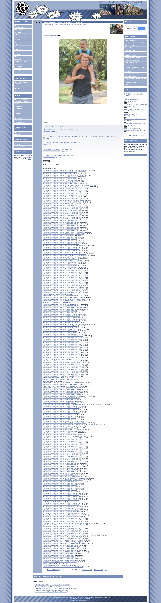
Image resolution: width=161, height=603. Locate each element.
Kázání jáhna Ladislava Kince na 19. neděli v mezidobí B (61, 280)
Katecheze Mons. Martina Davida (54, 378)
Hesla (16, 47)
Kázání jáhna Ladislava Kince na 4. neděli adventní (59, 511)
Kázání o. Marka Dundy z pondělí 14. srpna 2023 (59, 376)
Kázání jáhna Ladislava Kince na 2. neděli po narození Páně (62, 175)
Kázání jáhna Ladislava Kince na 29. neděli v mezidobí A (61, 342)
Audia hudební (18, 116)
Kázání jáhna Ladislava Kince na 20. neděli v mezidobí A (61, 352)
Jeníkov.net (128, 71)
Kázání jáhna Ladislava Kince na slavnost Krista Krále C (61, 183)
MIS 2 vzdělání (18, 108)
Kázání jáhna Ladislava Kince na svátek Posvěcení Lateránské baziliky (66, 185)
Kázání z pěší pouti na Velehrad (53, 359)
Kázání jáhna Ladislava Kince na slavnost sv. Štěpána (60, 173)
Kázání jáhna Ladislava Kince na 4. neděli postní (58, 557)
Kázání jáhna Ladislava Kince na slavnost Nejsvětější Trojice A (63, 384)
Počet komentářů (87, 570)
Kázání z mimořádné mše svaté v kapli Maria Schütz (60, 560)
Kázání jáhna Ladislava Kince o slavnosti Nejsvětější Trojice (62, 542)
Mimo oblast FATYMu (20, 61)
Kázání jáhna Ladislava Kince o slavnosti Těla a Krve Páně (62, 540)
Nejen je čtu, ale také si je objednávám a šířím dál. (132, 129)
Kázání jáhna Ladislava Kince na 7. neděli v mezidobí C (61, 495)
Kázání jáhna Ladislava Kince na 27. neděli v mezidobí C (61, 193)
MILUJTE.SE (137, 2)
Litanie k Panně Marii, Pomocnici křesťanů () (48, 586)
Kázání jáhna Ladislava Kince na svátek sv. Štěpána (60, 327)
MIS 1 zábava (18, 106)
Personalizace (18, 71)
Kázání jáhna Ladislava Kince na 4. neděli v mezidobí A (61, 411)
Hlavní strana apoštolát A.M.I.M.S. (21, 83)
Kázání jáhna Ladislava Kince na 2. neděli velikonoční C (61, 230)
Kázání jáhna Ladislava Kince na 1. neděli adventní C (60, 267)
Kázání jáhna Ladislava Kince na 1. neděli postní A (59, 419)
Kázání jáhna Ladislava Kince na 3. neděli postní (58, 558)
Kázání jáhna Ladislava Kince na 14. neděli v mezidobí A (61, 367)
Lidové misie (18, 49)
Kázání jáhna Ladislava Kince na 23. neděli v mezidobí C (61, 195)
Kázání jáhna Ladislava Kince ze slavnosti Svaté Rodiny (61, 510)
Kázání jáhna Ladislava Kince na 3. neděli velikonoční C (61, 229)
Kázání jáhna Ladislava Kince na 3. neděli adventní (59, 513)
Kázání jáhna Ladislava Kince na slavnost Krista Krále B (61, 269)
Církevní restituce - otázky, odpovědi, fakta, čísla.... (135, 79)
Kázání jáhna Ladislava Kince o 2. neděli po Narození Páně (62, 252)
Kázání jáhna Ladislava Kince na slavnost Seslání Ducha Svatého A (65, 396)
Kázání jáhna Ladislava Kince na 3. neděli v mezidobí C (61, 250)
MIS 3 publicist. (18, 111)
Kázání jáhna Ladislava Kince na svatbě (56, 526)
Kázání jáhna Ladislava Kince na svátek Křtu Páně (59, 182)
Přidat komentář (98, 570)
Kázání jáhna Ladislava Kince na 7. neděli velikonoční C (61, 222)
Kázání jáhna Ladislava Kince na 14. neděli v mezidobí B (61, 289)
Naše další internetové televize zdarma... (21, 121)
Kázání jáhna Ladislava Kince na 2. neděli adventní (59, 516)
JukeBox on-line (129, 65)
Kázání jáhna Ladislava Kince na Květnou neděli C (59, 475)
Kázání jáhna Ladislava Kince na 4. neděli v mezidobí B (61, 317)
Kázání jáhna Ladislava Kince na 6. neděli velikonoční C (61, 224)
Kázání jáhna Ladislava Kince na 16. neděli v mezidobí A (61, 364)
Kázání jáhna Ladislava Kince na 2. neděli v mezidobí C (61, 249)
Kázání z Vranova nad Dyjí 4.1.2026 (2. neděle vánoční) (51, 592)
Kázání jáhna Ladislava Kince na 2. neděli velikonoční (60, 550)
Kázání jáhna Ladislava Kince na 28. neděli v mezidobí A (61, 344)
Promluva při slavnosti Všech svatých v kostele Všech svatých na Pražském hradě (69, 523)
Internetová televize (130, 52)
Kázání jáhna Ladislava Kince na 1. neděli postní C (59, 242)
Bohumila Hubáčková (53, 570)
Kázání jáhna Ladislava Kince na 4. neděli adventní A (60, 431)
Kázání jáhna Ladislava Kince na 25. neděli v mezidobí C (61, 198)
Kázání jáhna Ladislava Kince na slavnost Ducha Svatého (61, 304)
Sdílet (45, 122)
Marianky (17, 54)
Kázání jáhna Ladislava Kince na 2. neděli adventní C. (60, 265)
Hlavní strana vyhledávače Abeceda (22, 133)
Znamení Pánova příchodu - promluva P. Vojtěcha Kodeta (61, 515)
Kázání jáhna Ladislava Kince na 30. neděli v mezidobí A (61, 341)
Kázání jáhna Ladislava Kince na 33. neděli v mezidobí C (61, 188)
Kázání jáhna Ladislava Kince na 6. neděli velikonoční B (61, 306)
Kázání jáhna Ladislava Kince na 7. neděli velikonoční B (61, 296)
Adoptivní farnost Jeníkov (132, 73)
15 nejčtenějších (19, 73)
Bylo (15, 42)
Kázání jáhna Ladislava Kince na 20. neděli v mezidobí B (61, 279)
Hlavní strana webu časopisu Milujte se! (22, 143)
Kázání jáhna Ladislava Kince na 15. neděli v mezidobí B (61, 291)
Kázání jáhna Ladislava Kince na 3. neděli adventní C (60, 264)
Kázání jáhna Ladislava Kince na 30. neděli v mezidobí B (61, 275)
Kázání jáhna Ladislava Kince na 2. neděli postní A (59, 418)
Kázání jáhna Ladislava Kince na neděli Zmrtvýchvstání (61, 398)
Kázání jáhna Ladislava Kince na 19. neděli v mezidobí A (61, 361)
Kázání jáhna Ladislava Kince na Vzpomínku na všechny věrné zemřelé (66, 187)
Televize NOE (128, 48)
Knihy (16, 56)
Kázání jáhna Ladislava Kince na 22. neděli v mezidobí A (61, 356)
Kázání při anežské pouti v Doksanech (55, 565)
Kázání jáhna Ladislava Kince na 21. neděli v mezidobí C (61, 207)
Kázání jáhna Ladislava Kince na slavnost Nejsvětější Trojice (62, 202)
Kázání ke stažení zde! (51, 35)
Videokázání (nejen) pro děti (52, 563)
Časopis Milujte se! (130, 40)
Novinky (16, 103)
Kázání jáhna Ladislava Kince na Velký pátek (57, 399)
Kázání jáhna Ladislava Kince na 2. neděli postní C (59, 240)
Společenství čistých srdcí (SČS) (134, 43)
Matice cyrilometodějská (132, 60)
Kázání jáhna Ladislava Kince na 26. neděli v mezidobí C (61, 449)
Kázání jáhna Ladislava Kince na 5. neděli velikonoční (60, 548)
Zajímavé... (17, 59)
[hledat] (131, 28)
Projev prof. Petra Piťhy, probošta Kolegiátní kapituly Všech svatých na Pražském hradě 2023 (73, 404)
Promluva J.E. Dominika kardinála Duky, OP (57, 302)
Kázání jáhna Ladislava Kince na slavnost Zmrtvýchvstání (61, 476)
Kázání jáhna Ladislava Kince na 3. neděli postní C (59, 488)
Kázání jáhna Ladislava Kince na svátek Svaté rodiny (60, 172)
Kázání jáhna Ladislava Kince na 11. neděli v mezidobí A (61, 373)
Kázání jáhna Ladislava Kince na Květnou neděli (58, 235)
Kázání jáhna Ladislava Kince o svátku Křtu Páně (59, 508)
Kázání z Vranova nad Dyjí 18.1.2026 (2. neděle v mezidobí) (52, 585)
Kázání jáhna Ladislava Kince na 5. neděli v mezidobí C (61, 498)
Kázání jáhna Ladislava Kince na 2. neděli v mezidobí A (61, 426)
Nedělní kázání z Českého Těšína (54, 294)
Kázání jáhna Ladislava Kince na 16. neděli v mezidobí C (61, 217)
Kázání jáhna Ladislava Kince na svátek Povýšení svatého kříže (63, 200)
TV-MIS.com (114, 2)
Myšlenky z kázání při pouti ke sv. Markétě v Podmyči (60, 562)
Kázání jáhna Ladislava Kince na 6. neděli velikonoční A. (61, 393)
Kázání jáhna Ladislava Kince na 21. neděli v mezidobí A (61, 354)
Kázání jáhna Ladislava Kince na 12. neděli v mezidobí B (61, 285)
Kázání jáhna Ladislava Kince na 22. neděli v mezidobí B (61, 531)
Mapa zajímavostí (19, 51)
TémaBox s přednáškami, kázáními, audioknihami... (135, 68)
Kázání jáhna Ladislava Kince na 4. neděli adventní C (60, 262)
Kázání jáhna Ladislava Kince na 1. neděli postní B (59, 312)
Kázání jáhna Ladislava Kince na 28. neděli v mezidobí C (61, 446)
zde (25, 155)
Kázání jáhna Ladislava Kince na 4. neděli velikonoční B (61, 309)
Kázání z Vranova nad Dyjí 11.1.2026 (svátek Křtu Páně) (51, 590)
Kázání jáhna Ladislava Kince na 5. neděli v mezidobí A (61, 409)
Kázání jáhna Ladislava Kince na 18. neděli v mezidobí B (61, 282)
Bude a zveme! (18, 29)
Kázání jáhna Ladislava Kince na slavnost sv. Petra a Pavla (62, 210)
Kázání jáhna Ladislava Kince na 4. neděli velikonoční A (61, 389)
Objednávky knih (19, 91)
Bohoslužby (17, 32)
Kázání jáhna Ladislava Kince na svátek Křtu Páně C (60, 257)
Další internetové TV (131, 55)
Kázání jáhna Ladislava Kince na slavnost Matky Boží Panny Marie (64, 170)
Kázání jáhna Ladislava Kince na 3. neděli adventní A (60, 177)
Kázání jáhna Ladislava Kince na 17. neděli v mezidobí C (61, 470)
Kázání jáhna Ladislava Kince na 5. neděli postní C (59, 237)
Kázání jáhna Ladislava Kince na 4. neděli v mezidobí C (61, 500)
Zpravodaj (17, 39)
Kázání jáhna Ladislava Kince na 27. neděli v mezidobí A (61, 346)
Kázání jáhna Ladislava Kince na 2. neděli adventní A (60, 178)
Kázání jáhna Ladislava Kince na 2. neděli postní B (59, 311)
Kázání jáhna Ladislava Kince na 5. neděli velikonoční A (61, 391)
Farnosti (16, 34)
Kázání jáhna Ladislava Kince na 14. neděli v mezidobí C (61, 220)
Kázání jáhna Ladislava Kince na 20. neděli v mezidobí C (61, 209)
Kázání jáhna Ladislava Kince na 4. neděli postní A (59, 414)
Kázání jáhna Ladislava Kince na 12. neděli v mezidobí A (61, 371)
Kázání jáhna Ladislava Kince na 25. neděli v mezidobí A (61, 349)
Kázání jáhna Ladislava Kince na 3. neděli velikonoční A (61, 388)
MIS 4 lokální (18, 113)
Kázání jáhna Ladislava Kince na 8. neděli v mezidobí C (61, 244)
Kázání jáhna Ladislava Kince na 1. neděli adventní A (60, 180)
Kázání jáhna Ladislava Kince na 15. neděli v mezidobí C (61, 219)
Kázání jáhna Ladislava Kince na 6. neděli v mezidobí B (61, 314)
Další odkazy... (129, 85)
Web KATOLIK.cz (130, 45)
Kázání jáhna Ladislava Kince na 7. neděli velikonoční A (61, 394)
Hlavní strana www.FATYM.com (19, 26)
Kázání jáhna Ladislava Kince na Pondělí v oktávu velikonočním (63, 232)
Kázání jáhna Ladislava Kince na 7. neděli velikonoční (60, 545)
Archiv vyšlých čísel (20, 146)
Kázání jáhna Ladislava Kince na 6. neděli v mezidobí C (61, 247)
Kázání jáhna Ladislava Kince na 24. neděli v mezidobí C (61, 451)
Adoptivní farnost (19, 37)
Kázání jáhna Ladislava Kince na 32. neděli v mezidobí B (61, 272)
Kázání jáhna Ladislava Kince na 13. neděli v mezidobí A (61, 287)
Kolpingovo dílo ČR (130, 76)
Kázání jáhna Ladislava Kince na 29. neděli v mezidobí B (61, 277)
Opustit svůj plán (48, 381)
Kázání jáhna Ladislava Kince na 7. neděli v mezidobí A (61, 406)
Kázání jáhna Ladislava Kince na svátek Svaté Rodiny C (61, 259)
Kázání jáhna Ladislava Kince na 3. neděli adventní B (60, 331)
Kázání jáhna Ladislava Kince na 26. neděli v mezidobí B (61, 525)
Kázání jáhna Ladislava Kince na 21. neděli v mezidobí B (61, 533)
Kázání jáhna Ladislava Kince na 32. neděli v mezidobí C (61, 439)
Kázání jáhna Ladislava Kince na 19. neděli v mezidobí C (61, 212)
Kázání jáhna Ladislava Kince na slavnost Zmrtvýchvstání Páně (63, 234)
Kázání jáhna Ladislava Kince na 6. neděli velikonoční (60, 547)
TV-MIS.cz (125, 2)
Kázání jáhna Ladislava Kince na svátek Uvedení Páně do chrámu (64, 254)
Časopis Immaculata (131, 62)
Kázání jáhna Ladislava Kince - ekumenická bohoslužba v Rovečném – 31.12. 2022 (70, 424)
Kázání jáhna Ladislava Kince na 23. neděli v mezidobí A (61, 357)
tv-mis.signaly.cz (26, 157)
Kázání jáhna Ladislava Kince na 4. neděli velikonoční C (61, 227)
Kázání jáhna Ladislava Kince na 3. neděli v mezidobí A (61, 413)
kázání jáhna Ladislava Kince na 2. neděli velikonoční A (61, 386)
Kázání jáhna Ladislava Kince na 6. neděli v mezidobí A (61, 408)
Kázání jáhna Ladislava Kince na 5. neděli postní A (59, 403)
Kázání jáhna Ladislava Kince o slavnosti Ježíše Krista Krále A (63, 336)
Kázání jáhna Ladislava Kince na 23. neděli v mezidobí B (61, 528)
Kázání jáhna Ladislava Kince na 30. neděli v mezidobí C (61, 190)
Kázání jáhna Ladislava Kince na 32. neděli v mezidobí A (61, 339)
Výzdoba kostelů (19, 64)
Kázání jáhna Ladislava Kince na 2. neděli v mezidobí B (61, 321)
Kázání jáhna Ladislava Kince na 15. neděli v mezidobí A (61, 366)
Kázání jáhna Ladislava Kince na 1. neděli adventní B (60, 334)
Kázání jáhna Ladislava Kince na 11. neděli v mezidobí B (61, 284)
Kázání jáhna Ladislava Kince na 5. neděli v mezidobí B (61, 316)
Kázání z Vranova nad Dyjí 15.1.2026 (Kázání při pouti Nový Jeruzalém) (56, 588)
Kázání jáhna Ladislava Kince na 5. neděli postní (58, 555)
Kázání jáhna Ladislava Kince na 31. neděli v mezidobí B (61, 274)
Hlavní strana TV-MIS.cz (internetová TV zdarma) (21, 100)
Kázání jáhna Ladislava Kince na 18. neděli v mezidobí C (61, 214)
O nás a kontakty (19, 66)
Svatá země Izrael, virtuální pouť (134, 57)
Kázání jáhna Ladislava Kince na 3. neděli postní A (59, 416)
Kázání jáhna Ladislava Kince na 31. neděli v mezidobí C (61, 441)
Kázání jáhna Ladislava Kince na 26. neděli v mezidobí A (61, 347)
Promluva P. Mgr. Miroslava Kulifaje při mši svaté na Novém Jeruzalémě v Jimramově (70, 535)
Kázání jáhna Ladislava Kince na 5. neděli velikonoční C (61, 225)
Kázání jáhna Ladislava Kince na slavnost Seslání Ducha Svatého (64, 245)
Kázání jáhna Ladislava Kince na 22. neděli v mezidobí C (61, 205)
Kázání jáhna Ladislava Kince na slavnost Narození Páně (61, 260)
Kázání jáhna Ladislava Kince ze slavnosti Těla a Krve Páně (62, 567)
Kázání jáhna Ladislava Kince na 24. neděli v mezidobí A (61, 351)
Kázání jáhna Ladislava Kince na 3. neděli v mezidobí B (61, 319)
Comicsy (17, 88)
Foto (15, 44)
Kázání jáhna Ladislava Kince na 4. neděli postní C (59, 239)
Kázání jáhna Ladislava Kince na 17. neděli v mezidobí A (61, 215)
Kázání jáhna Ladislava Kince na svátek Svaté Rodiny (60, 326)
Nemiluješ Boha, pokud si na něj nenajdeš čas (58, 530)
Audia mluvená (18, 118)
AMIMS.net (102, 2)
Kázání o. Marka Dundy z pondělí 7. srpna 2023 (58, 379)
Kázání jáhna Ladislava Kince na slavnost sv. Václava (60, 197)
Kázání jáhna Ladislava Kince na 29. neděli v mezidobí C (61, 192)
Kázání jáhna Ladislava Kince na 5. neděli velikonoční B (61, 307)
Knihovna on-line (19, 86)
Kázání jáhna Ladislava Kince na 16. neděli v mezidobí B (61, 292)
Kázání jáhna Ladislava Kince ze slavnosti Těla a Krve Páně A (63, 383)
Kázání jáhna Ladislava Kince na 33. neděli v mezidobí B (61, 270)
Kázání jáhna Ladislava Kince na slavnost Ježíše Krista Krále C (63, 436)
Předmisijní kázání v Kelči (51, 501)
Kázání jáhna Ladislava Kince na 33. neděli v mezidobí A (61, 337)
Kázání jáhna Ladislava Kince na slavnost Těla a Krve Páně (62, 203)
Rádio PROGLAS (130, 50)
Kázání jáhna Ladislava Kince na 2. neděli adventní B (60, 332)
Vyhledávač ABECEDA (131, 82)
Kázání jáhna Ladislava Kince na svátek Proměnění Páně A (62, 362)
